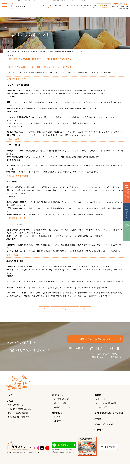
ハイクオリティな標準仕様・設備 (19, 409)
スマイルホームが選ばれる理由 (106, 403)
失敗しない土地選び (60, 403)
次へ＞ (85, 309)
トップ (9, 395)
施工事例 (58, 5)
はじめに (9, 401)
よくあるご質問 (101, 407)
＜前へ (44, 309)
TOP (7, 51)
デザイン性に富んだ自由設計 (18, 413)
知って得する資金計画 (61, 399)
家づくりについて (59, 395)
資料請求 (97, 419)
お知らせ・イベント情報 (103, 424)
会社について (100, 399)
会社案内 (97, 395)
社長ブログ (15, 51)
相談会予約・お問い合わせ (95, 339)
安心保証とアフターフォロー (63, 407)
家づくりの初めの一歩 (15, 405)
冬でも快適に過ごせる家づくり (18, 417)
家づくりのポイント (28, 51)
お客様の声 (72, 5)
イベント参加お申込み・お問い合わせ (109, 413)
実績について (57, 413)
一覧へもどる (65, 309)
